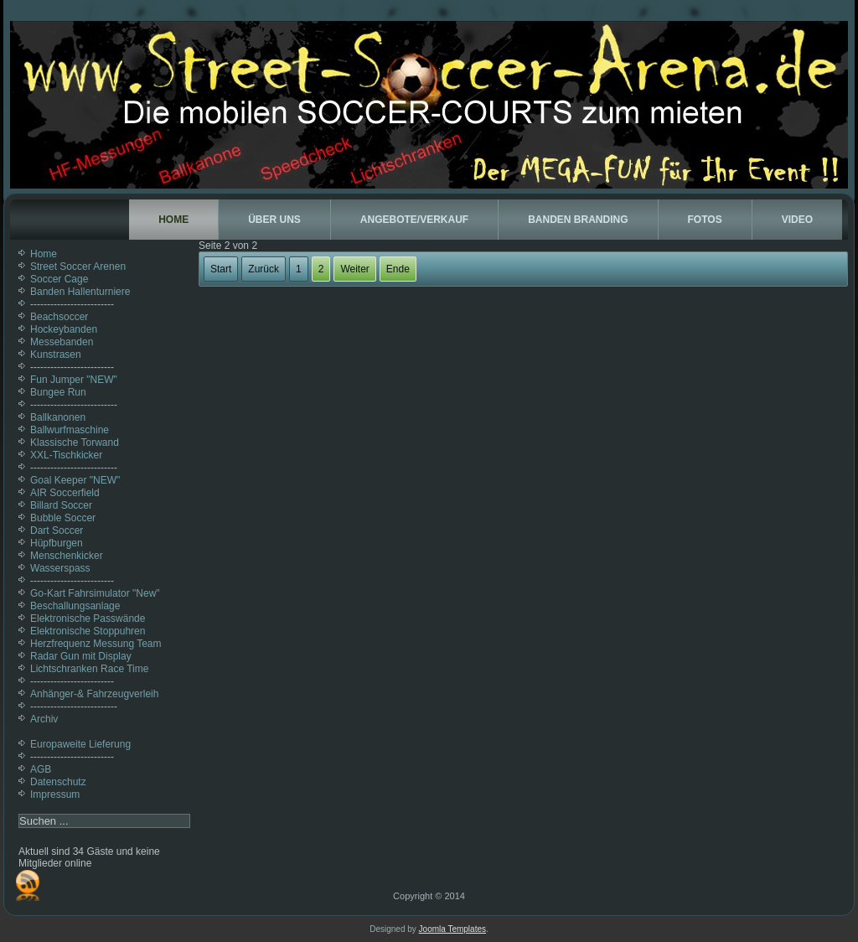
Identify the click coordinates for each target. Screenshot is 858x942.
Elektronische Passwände (87, 618)
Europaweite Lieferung (80, 744)
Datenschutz (58, 782)
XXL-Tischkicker (66, 455)
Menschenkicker (66, 556)
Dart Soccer (56, 530)
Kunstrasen (55, 354)
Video (797, 219)
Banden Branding (578, 219)
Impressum (55, 794)
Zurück (263, 269)
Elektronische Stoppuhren (87, 631)
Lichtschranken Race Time (89, 669)
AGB (40, 769)
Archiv (44, 719)
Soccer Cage (59, 279)
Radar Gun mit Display (81, 656)
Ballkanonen (57, 417)
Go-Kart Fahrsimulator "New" (95, 593)
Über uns (274, 219)
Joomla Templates (452, 929)
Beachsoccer (59, 317)
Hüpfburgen (56, 543)
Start (220, 269)
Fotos (705, 219)
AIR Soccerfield (65, 493)
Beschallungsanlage (75, 606)
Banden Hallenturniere (80, 292)
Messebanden (61, 342)
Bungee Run (58, 392)
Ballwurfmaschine (69, 430)
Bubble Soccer (63, 518)
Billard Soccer (61, 505)
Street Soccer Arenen (78, 266)
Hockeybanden (63, 329)
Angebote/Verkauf (414, 219)
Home (173, 219)
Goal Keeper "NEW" (75, 480)
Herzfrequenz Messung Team (96, 644)
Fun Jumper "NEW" (73, 380)
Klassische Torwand (74, 442)
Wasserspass (60, 568)
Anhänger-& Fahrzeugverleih (94, 694)
